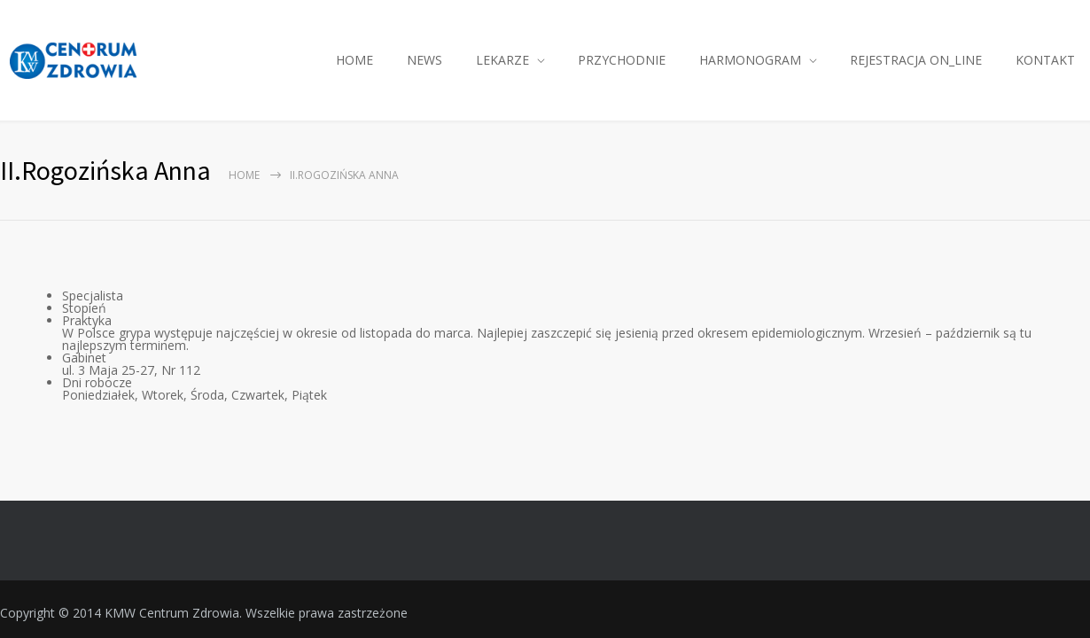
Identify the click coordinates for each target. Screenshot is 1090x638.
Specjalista (92, 295)
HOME (354, 59)
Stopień (84, 308)
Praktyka (87, 320)
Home (244, 175)
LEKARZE (502, 59)
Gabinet (84, 357)
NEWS (424, 59)
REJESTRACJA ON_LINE (916, 59)
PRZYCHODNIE (622, 59)
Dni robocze (97, 382)
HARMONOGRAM (750, 59)
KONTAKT (1045, 59)
